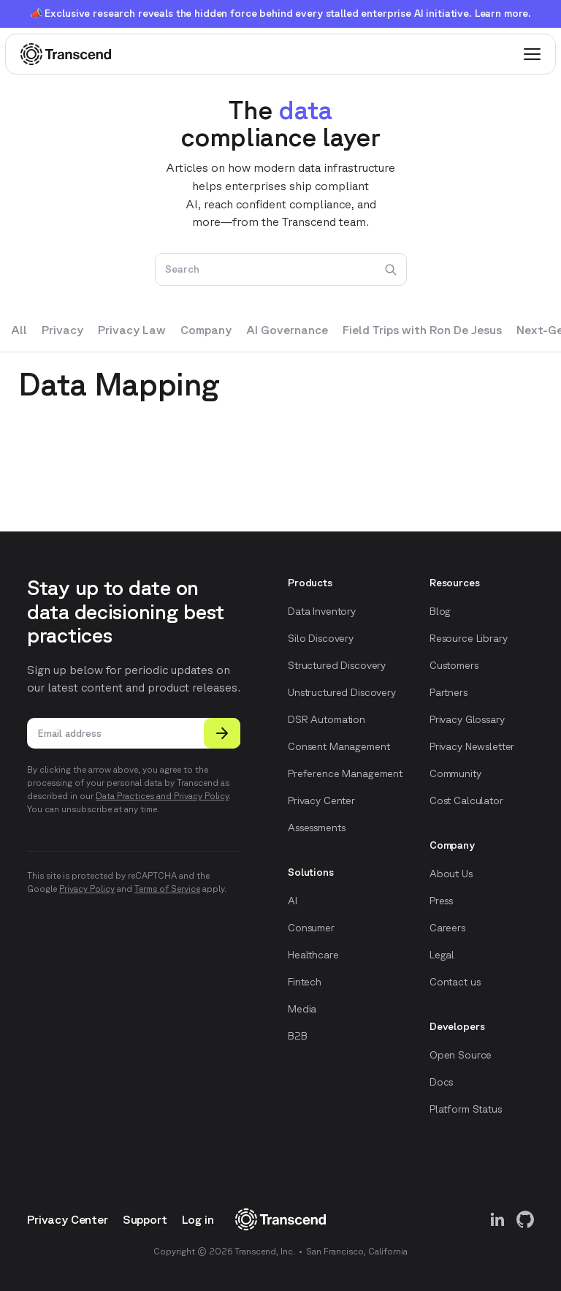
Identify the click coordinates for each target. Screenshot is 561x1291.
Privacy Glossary (467, 719)
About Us (451, 873)
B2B (298, 1036)
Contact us (455, 982)
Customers (454, 665)
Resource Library (469, 638)
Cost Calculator (466, 800)
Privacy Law (132, 329)
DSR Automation (326, 719)
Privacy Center (321, 800)
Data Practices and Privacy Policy (162, 795)
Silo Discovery (321, 638)
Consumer (311, 928)
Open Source (461, 1055)
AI (292, 900)
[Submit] (222, 733)
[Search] (281, 270)
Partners (449, 692)
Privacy (62, 329)
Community (455, 773)
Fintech (304, 982)
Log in (198, 1219)
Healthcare (313, 955)
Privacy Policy (87, 888)
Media (302, 1009)
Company (206, 329)
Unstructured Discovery (342, 692)
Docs (441, 1082)
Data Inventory (322, 611)
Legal (442, 955)
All (19, 329)
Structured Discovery (337, 665)
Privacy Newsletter (472, 746)
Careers (447, 928)
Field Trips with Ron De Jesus (422, 329)
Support (145, 1219)
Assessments (316, 827)
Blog (440, 611)
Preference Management (345, 773)
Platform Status (466, 1109)
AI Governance (287, 329)
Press (441, 900)
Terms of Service (167, 888)
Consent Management (338, 746)
